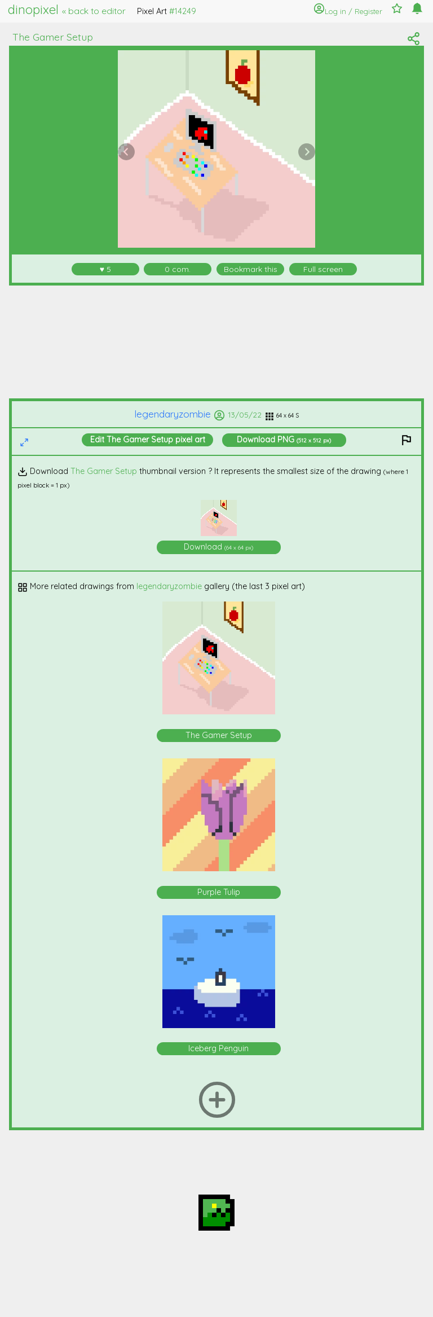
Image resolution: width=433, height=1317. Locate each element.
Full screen (323, 269)
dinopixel (67, 9)
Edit (147, 439)
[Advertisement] (217, 342)
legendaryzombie (179, 414)
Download (284, 439)
